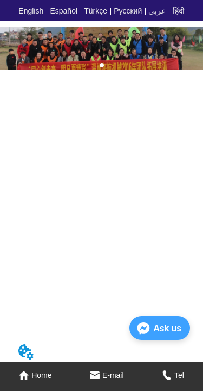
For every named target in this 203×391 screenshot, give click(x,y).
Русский (128, 11)
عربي (157, 11)
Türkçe (95, 11)
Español (63, 11)
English (30, 11)
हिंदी (179, 11)
